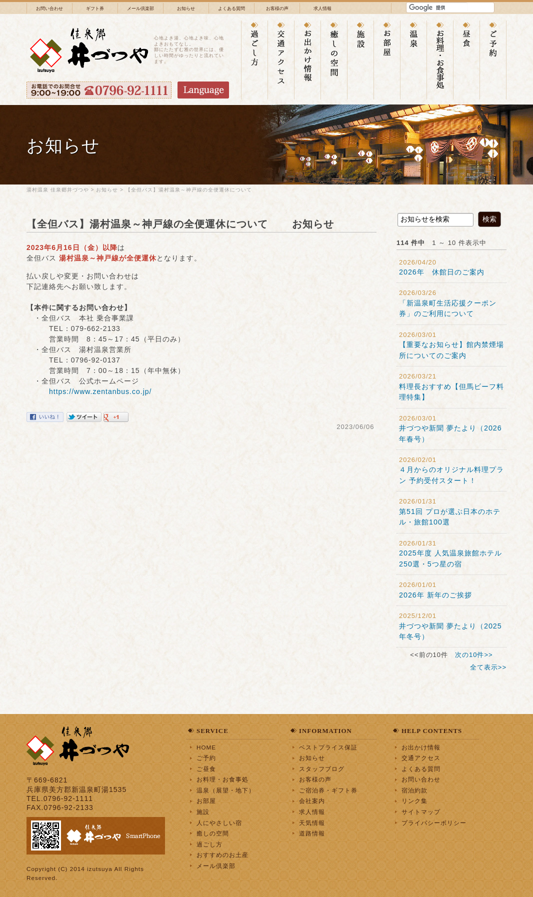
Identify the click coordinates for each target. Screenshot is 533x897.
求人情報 (323, 8)
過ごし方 (209, 844)
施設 (203, 811)
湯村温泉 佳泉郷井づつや (57, 189)
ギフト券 (95, 8)
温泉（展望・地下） (225, 790)
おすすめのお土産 (222, 855)
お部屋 (206, 801)
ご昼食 (206, 769)
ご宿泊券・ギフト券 (328, 790)
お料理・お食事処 (222, 779)
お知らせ (186, 8)
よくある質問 (231, 8)
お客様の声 (277, 8)
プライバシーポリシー (434, 823)
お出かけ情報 (421, 747)
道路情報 (312, 833)
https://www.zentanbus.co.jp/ (100, 392)
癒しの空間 (212, 833)
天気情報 (312, 823)
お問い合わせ (49, 8)
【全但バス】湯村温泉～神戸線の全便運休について (194, 189)
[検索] (438, 7)
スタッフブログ (321, 769)
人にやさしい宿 (219, 823)
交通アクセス (421, 757)
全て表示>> (488, 667)
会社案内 (312, 801)
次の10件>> (474, 654)
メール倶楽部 (140, 8)
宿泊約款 (415, 790)
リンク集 (415, 801)
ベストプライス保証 (328, 747)
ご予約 (206, 757)
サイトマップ (421, 811)
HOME (206, 747)
